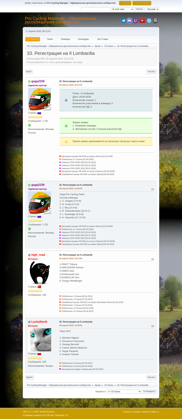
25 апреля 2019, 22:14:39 (70, 85)
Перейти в (100, 391)
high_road (38, 254)
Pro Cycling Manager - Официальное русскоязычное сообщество (61, 20)
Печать (151, 72)
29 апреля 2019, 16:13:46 (70, 258)
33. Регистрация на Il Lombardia (75, 81)
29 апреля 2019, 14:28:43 (70, 188)
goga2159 (37, 81)
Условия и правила (141, 412)
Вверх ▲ (155, 412)
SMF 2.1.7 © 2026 (31, 412)
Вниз (28, 72)
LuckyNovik (39, 321)
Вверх (29, 377)
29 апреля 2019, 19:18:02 (70, 325)
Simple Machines (47, 412)
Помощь (127, 412)
